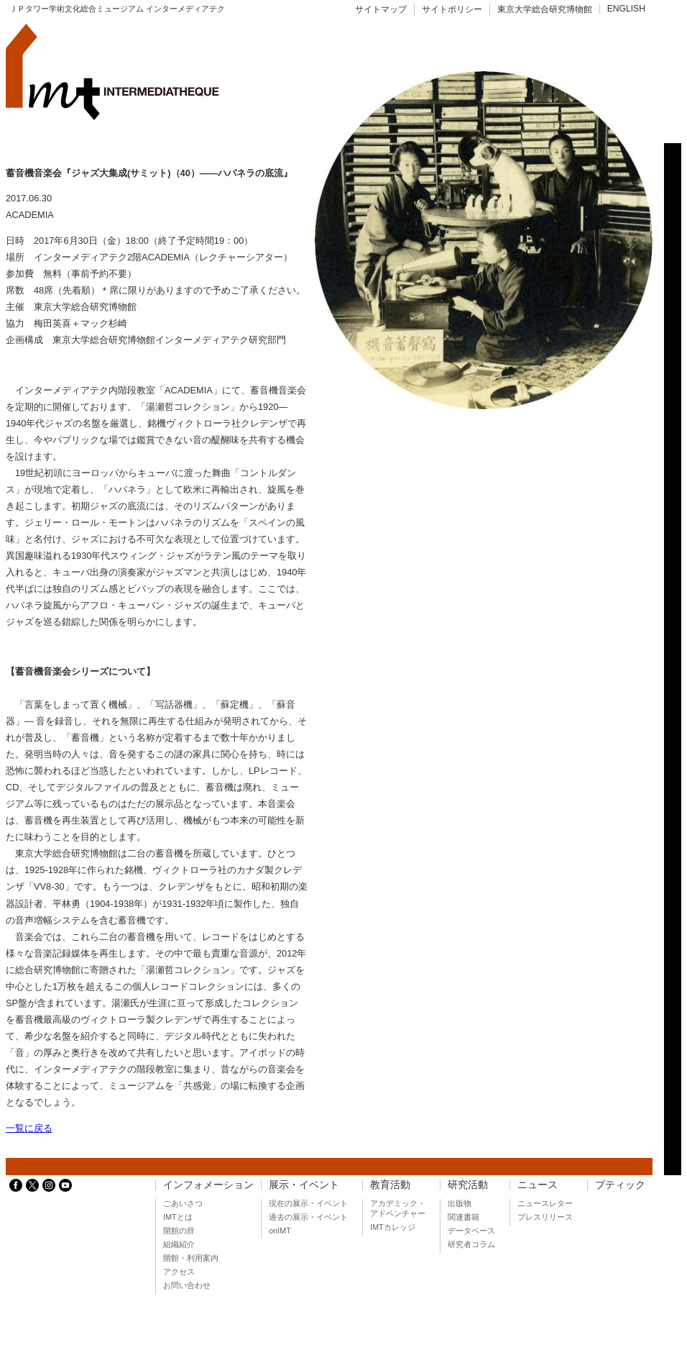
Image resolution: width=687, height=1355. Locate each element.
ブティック (620, 1185)
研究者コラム (471, 1244)
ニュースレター (545, 1203)
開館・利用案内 (190, 1258)
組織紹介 (179, 1244)
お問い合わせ (187, 1285)
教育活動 (390, 1185)
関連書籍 (463, 1217)
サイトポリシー (452, 9)
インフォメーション (208, 1185)
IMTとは (178, 1217)
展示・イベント (304, 1185)
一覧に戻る (29, 1128)
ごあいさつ (183, 1203)
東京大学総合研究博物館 (544, 9)
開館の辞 (179, 1230)
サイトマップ (381, 9)
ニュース (537, 1185)
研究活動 (468, 1185)
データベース (471, 1230)
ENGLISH (626, 9)
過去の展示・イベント (308, 1217)
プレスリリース (545, 1217)
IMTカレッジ (392, 1227)
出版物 (459, 1203)
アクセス (179, 1271)
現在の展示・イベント (308, 1203)
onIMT (280, 1230)
